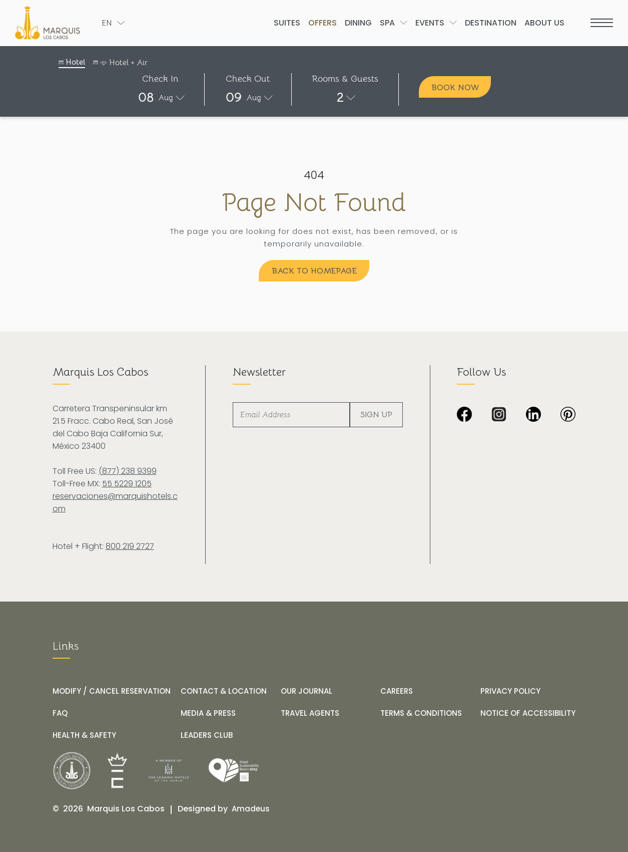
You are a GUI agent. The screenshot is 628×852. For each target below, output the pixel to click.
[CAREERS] (396, 691)
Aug (165, 98)
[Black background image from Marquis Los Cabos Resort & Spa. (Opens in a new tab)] (464, 415)
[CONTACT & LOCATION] (224, 691)
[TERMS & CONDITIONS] (421, 713)
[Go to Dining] (358, 23)
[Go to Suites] (287, 23)
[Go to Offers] (322, 23)
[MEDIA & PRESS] (208, 713)
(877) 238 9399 (128, 471)
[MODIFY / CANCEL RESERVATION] (112, 691)
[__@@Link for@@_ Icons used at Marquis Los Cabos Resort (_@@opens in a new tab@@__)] (117, 770)
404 (314, 175)
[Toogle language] (113, 23)
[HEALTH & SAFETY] (84, 735)
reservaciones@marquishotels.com (115, 502)
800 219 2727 (130, 546)
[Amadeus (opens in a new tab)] (251, 809)
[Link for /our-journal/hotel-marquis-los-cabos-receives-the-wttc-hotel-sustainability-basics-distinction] (234, 771)
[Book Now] (455, 87)
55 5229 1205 (127, 483)
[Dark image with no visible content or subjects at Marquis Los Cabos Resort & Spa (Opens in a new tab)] (567, 415)
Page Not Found (314, 202)
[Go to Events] (429, 23)
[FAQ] (60, 713)
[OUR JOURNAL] (306, 691)
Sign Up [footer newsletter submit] (376, 415)
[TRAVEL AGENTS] (310, 713)
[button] (160, 97)
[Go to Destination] (490, 23)
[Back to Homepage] (314, 270)
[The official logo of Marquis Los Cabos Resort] (49, 22)
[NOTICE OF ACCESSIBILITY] (527, 713)
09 (234, 97)
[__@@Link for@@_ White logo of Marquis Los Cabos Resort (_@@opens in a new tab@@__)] (72, 770)
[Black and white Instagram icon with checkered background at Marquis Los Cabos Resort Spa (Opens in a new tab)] (498, 415)
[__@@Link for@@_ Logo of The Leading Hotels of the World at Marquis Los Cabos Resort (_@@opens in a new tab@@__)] (169, 770)
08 (146, 97)
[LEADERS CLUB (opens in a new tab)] (207, 735)
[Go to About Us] (544, 23)
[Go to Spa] (387, 23)
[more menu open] (601, 23)
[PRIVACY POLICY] (510, 691)
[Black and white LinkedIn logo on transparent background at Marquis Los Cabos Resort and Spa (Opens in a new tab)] (533, 415)
